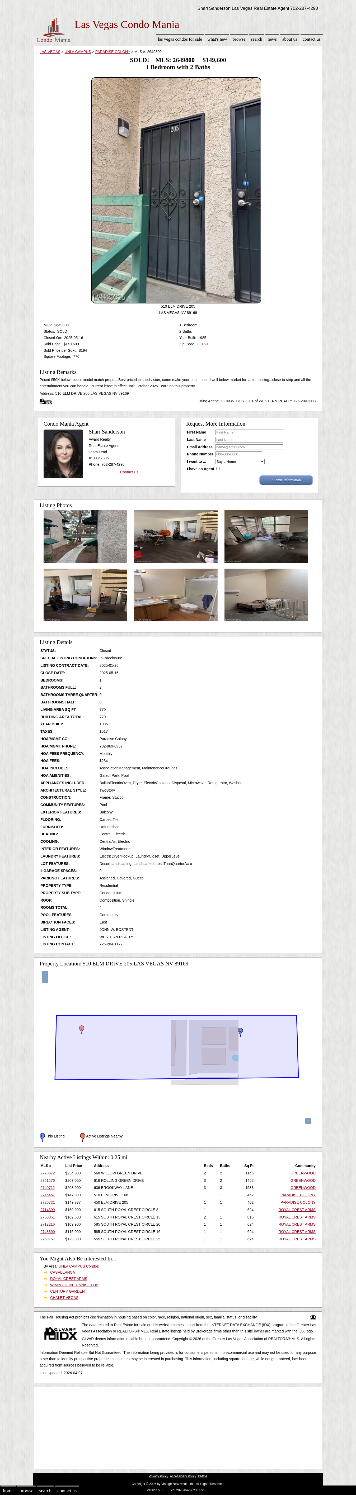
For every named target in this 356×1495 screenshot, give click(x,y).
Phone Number (200, 454)
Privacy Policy (158, 1476)
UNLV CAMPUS (78, 52)
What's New (217, 39)
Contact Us (312, 39)
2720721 (47, 1202)
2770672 (47, 1173)
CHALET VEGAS (64, 1298)
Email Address (200, 447)
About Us (289, 39)
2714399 (47, 1210)
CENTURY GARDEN (67, 1291)
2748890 (47, 1232)
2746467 (47, 1195)
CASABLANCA (62, 1272)
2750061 (47, 1217)
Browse (239, 39)
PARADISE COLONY (112, 52)
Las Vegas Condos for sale (180, 39)
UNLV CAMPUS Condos (79, 1266)
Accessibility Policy (183, 1476)
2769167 (47, 1239)
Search (256, 39)
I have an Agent (200, 469)
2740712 (47, 1187)
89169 (202, 344)
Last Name (196, 439)
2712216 (47, 1224)
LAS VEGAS (50, 52)
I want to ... (196, 461)
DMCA (202, 1476)
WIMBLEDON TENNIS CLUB (74, 1285)
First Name (196, 432)
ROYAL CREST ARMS (297, 1210)
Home (8, 1490)
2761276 (47, 1180)
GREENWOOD (303, 1173)
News (272, 39)
